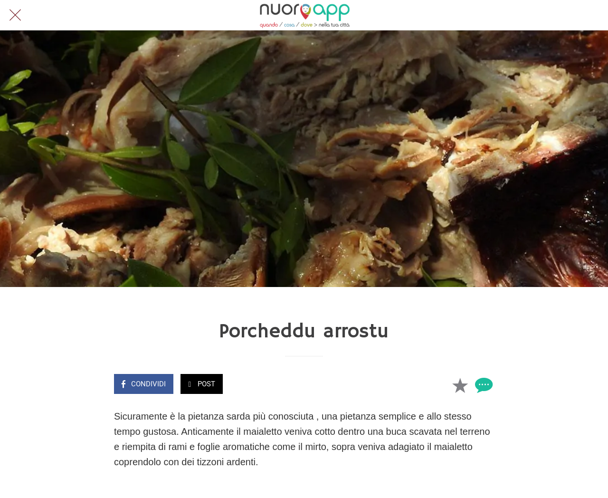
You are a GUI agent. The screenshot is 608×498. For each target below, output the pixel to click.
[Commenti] (482, 385)
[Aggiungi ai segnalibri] (459, 385)
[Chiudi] (15, 15)
